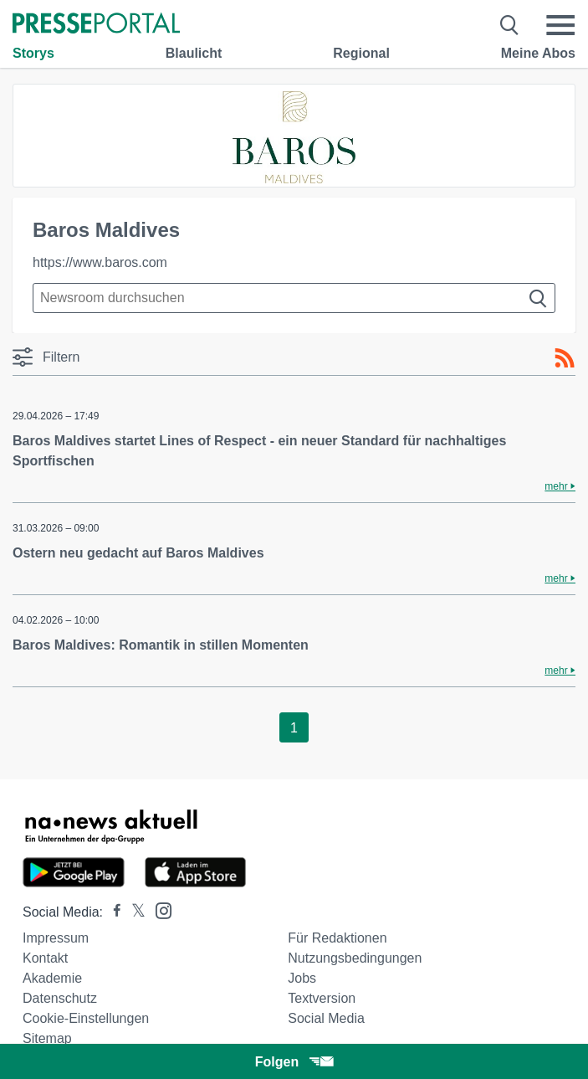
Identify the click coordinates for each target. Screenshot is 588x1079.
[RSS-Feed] (564, 358)
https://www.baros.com (100, 262)
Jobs (302, 978)
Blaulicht (194, 53)
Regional (361, 53)
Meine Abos (538, 53)
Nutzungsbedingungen (355, 958)
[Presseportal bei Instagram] (158, 909)
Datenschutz (60, 998)
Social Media (326, 1018)
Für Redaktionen (337, 938)
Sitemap (47, 1038)
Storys (33, 53)
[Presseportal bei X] (133, 912)
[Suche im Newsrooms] (294, 298)
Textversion (321, 998)
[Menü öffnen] (560, 25)
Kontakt (45, 958)
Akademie (52, 978)
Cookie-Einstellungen (86, 1018)
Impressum (56, 938)
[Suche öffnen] (509, 25)
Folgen (294, 1062)
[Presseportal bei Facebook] (112, 912)
